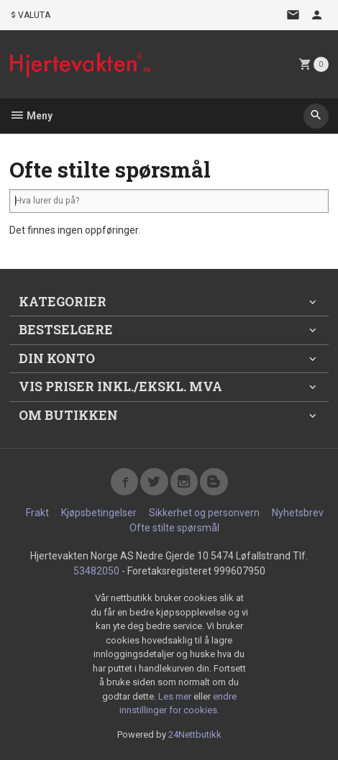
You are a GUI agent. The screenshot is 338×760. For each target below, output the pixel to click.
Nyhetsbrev (298, 512)
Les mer (175, 696)
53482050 (96, 571)
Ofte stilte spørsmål (174, 528)
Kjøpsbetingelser (99, 512)
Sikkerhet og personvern (204, 512)
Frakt (37, 512)
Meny (30, 116)
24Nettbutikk (194, 734)
